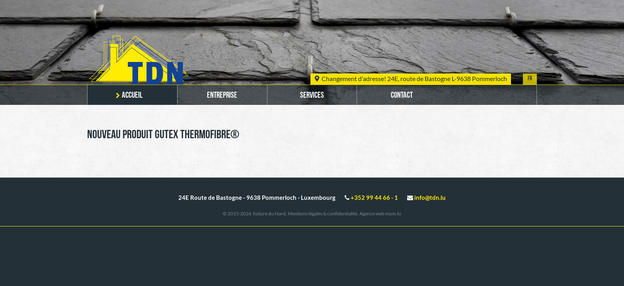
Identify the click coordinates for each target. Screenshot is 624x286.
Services (312, 95)
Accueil (132, 95)
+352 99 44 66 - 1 (374, 197)
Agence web (371, 213)
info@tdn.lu (430, 197)
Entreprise (222, 95)
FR (530, 79)
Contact (402, 95)
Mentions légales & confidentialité (322, 213)
